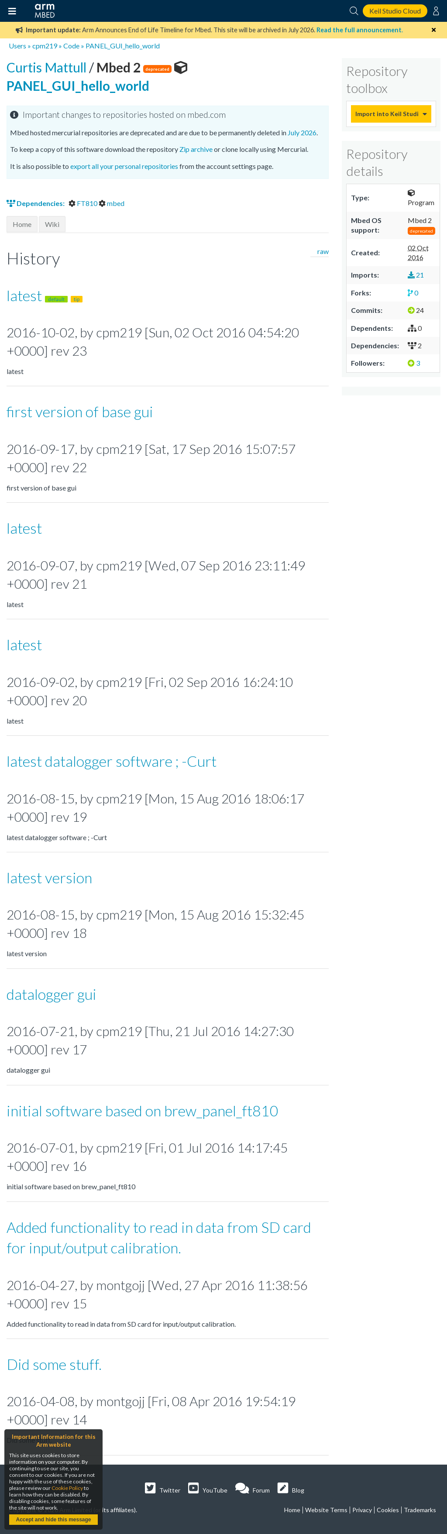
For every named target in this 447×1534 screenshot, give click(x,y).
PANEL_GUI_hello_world (123, 45)
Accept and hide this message (53, 1520)
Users (17, 45)
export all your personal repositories (124, 166)
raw (323, 251)
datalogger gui (51, 994)
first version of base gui (80, 411)
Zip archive (196, 149)
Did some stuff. (54, 1364)
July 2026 (302, 132)
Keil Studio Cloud (395, 11)
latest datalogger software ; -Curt (112, 761)
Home (22, 224)
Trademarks (420, 1509)
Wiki (52, 224)
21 (416, 275)
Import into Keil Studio (386, 113)
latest (45, 295)
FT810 (84, 203)
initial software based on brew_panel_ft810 (143, 1110)
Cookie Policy (67, 1488)
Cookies (388, 1509)
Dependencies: (36, 203)
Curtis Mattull (48, 67)
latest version (49, 877)
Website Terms (326, 1509)
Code (71, 45)
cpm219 (44, 45)
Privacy (362, 1509)
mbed (111, 203)
